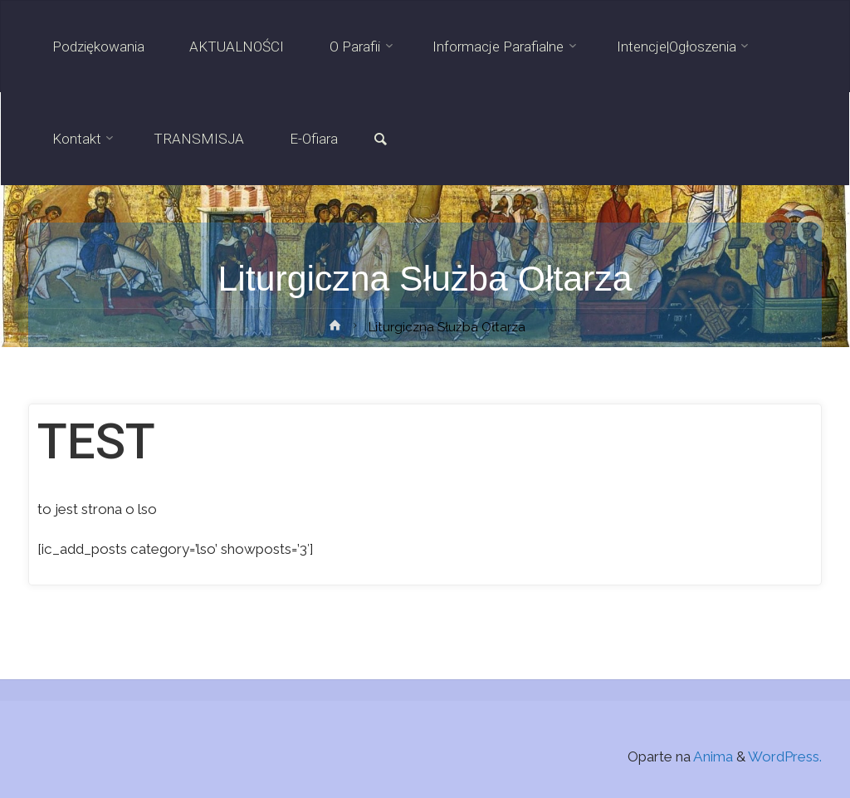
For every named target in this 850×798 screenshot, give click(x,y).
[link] (381, 140)
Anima (712, 756)
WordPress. (785, 756)
